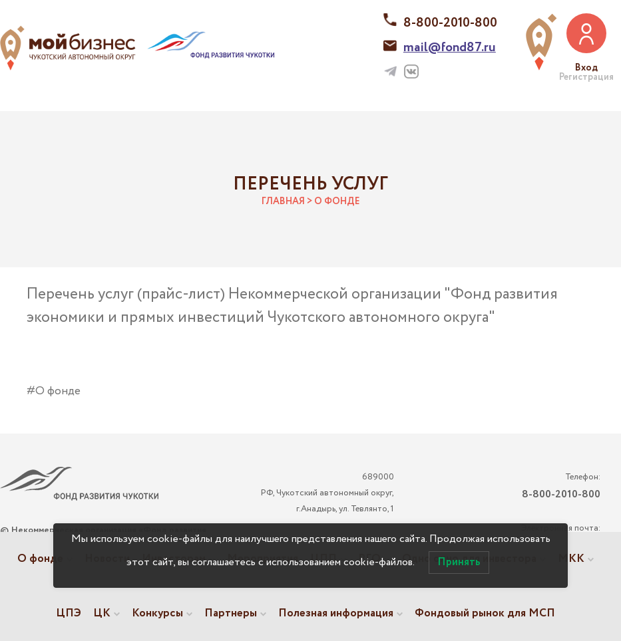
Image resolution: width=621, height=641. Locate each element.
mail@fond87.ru (449, 47)
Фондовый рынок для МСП (485, 613)
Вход (586, 67)
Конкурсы (157, 613)
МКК (571, 559)
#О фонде (54, 391)
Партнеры (230, 613)
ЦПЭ (68, 613)
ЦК (101, 613)
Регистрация (586, 77)
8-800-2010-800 (450, 23)
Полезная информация (335, 613)
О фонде (40, 559)
